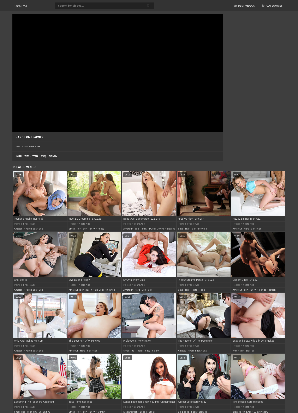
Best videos (244, 5)
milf (242, 350)
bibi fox (250, 350)
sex (41, 228)
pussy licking (157, 228)
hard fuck (31, 228)
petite (194, 290)
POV (19, 6)
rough (272, 290)
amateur (18, 228)
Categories (272, 5)
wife (235, 350)
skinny (53, 156)
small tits (23, 156)
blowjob (171, 228)
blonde (262, 290)
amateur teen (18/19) (135, 228)
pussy (100, 228)
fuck (193, 228)
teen (202, 290)
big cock (99, 290)
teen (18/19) (39, 156)
